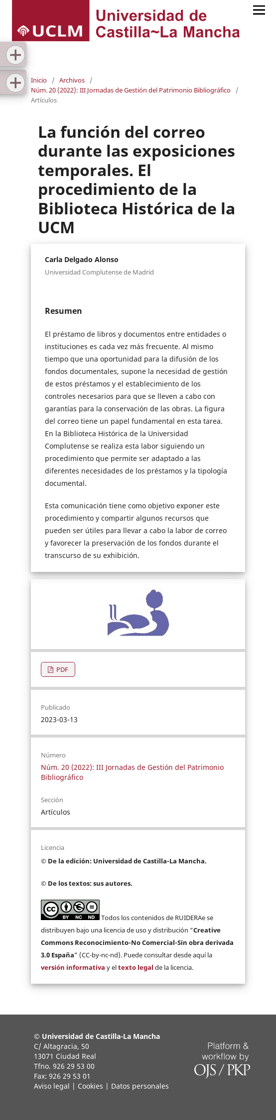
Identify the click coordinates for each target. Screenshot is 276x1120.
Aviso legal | (55, 1086)
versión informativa (73, 967)
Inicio (39, 80)
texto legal (135, 967)
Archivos (72, 80)
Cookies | (93, 1086)
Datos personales (140, 1086)
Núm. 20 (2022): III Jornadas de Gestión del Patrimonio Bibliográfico (131, 90)
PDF (61, 669)
